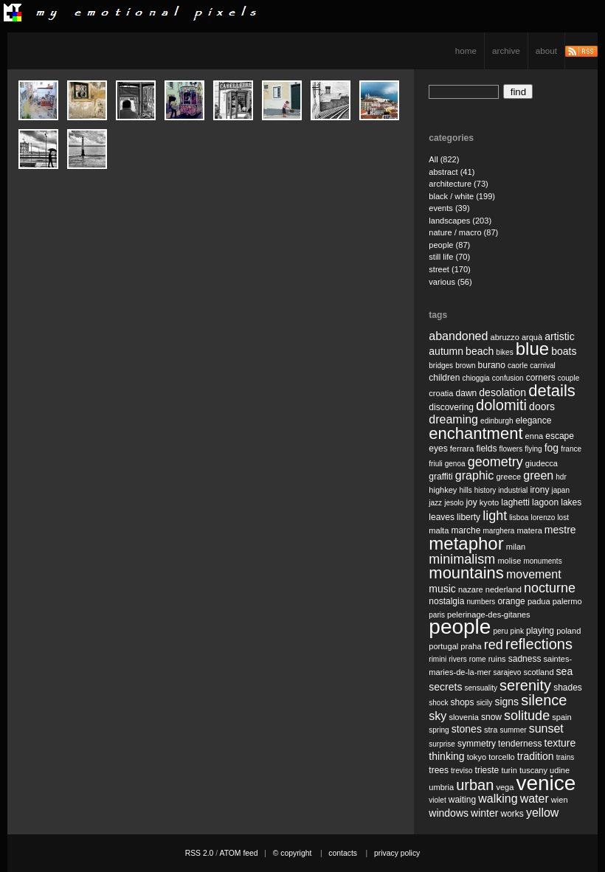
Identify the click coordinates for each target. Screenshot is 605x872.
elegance (534, 420)
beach (480, 351)
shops (462, 702)
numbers (480, 602)
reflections (539, 644)
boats (563, 351)
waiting (462, 800)
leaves (441, 517)
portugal (443, 646)
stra (490, 729)
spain (561, 717)
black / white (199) (462, 196)
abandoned (458, 336)
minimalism (462, 559)
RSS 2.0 (199, 853)
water (534, 798)
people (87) (449, 245)
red (493, 644)
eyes (438, 448)
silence (544, 700)
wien (559, 799)
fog (551, 448)
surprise (442, 744)
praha (470, 646)
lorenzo (543, 517)
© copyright (292, 853)
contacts (342, 853)
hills (465, 490)
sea (564, 671)
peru (500, 631)
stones (467, 729)
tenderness (520, 743)
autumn (446, 351)
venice (545, 783)
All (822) (444, 159)
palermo (567, 601)
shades (567, 687)
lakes (571, 502)
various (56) (450, 281)
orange (511, 601)
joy (471, 502)
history (485, 490)
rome (477, 659)
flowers (510, 449)
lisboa (518, 517)
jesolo (453, 503)
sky (437, 716)
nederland (503, 589)
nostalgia (446, 601)
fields (486, 448)
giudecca (541, 463)
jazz (435, 503)
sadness (525, 659)
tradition (535, 756)
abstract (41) (451, 171)
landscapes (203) (460, 220)
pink (517, 631)
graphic (474, 475)
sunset (546, 728)
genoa (455, 464)
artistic (559, 336)
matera (529, 530)
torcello (501, 756)
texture (560, 743)
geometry (495, 461)
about (546, 50)
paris (437, 615)
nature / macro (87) (463, 232)
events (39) (449, 208)
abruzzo (504, 337)
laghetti (515, 502)
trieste (487, 770)
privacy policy (397, 853)
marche (465, 530)
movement (533, 574)
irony (539, 490)
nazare (470, 589)
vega (505, 787)
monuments (542, 561)
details (551, 390)
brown (465, 365)
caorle (518, 365)
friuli (435, 464)
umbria (441, 787)
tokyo (476, 756)
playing (540, 631)
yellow (542, 812)
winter (484, 813)
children (444, 378)
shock (438, 703)
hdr (561, 477)
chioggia (475, 378)
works (512, 814)
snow (491, 717)
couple (568, 378)
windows (449, 813)
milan (515, 546)
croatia (441, 393)
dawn (466, 393)
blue (532, 349)
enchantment (475, 433)
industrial (513, 490)
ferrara (462, 448)
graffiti (440, 476)
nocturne (549, 588)
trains (565, 757)
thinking (446, 756)
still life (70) (449, 256)
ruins (497, 658)
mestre (560, 530)
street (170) (450, 269)
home (466, 50)
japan (561, 490)
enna (534, 436)
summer (512, 730)
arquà (532, 337)
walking (497, 798)
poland (568, 630)
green (538, 475)
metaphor (466, 543)
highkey (443, 489)
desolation (502, 392)
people (460, 626)
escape (559, 436)
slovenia (464, 717)
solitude (527, 715)
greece (508, 476)
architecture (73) (458, 183)
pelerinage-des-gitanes (488, 614)
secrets (445, 687)
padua (539, 601)
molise (509, 560)
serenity (525, 685)
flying (533, 449)
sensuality (481, 688)
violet (437, 800)
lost (563, 517)
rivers (457, 659)
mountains (466, 573)
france (571, 449)
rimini (437, 659)
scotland (538, 672)
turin (509, 770)
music (442, 589)
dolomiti (501, 405)
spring (439, 730)
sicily (485, 703)
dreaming (453, 419)
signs (506, 701)
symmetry (476, 743)
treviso (461, 771)
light (495, 515)
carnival (542, 365)
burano (491, 365)
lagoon (545, 502)
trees (439, 770)
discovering (451, 407)
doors (542, 406)
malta (439, 530)
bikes (504, 352)
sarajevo (507, 672)
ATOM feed (238, 853)
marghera (499, 531)
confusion (508, 378)
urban (475, 785)
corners (541, 378)
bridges (441, 365)
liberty (468, 517)
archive (506, 50)
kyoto (489, 502)
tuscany (533, 770)
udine (560, 770)
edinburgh (496, 421)
